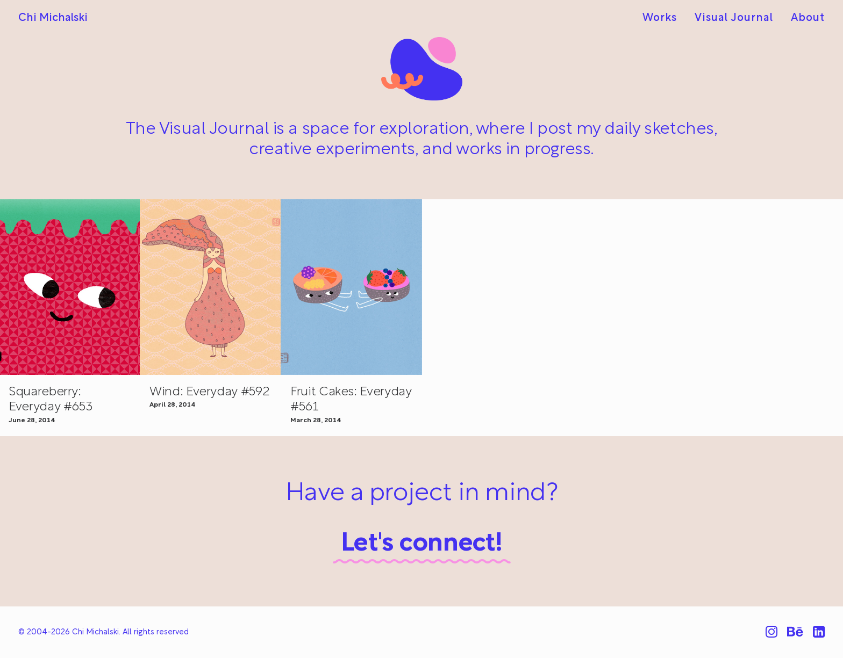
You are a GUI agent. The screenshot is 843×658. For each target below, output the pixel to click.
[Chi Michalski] (53, 18)
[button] (210, 287)
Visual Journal (734, 18)
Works (659, 18)
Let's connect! (421, 544)
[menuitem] (663, 18)
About (808, 18)
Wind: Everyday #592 (209, 392)
